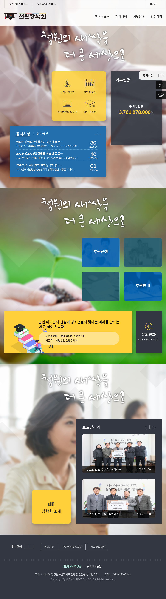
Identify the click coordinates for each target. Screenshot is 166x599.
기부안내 (138, 16)
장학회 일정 (90, 92)
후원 (100, 251)
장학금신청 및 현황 (67, 111)
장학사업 (121, 16)
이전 (146, 427)
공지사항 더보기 (97, 134)
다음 (153, 427)
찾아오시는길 (94, 566)
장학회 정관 (90, 111)
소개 (51, 511)
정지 (150, 427)
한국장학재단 (98, 547)
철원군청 (49, 547)
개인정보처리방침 (71, 566)
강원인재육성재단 (72, 547)
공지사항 (23, 133)
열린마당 (156, 16)
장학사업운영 (67, 92)
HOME (153, 4)
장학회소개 (102, 16)
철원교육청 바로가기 (47, 4)
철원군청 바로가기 (18, 4)
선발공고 (42, 133)
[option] (118, 474)
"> (118, 453)
